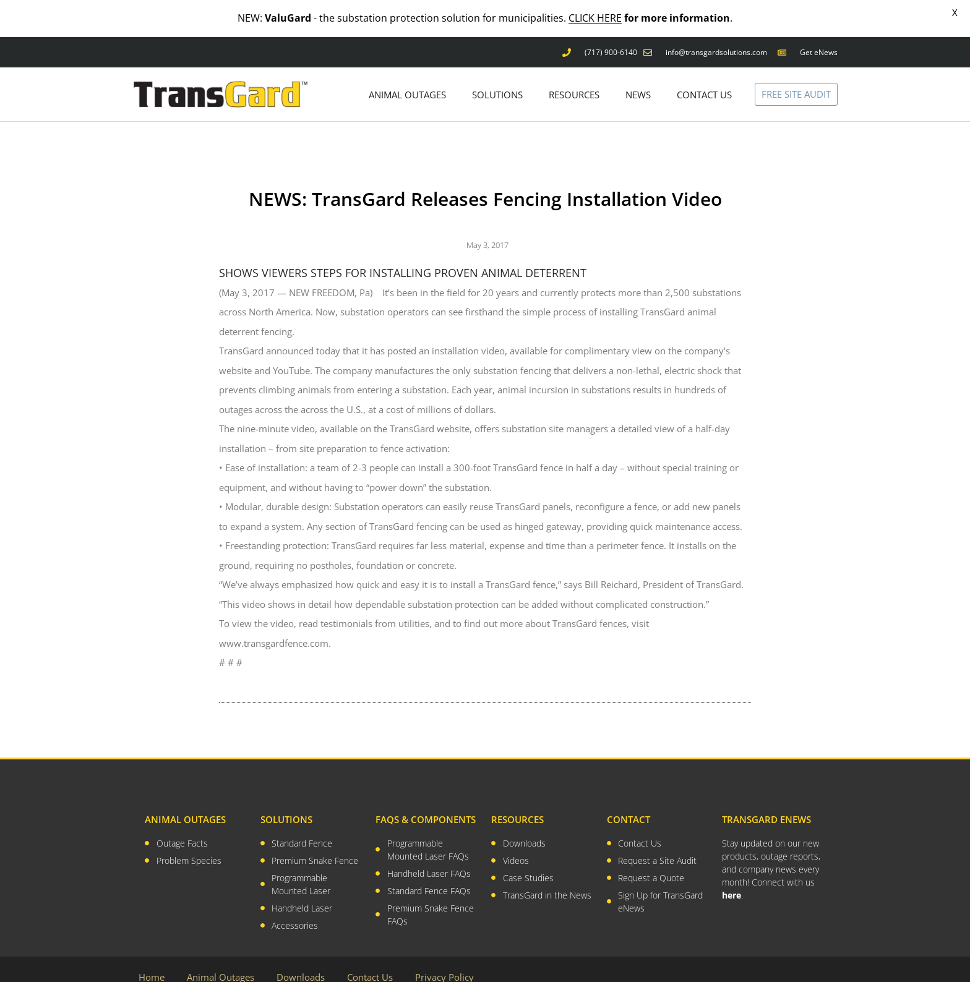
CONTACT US (704, 74)
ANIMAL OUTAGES (407, 74)
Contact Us (370, 957)
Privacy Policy (444, 957)
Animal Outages (220, 957)
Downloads (301, 957)
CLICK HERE (595, 18)
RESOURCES (574, 74)
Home (152, 957)
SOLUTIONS (497, 74)
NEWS (638, 74)
